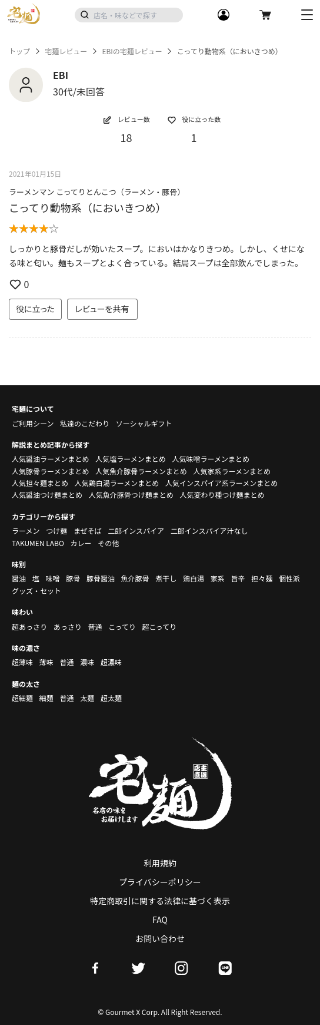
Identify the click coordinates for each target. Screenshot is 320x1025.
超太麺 (111, 698)
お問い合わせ (160, 938)
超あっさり (29, 626)
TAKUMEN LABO (38, 543)
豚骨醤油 (100, 578)
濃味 (87, 662)
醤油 (19, 578)
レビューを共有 (102, 309)
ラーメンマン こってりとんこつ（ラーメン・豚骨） (97, 191)
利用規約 (160, 863)
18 (126, 137)
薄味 (46, 662)
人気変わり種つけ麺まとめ (221, 495)
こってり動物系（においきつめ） (87, 207)
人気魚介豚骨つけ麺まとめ (131, 495)
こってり (122, 626)
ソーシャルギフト (144, 423)
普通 (95, 626)
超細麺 (22, 698)
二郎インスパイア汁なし (209, 530)
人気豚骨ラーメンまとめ (50, 471)
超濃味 (111, 662)
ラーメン (26, 530)
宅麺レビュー (66, 51)
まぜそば (88, 530)
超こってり (159, 626)
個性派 (289, 578)
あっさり (68, 626)
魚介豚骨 (135, 578)
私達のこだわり (84, 423)
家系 (218, 578)
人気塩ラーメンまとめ (130, 459)
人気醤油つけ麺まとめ (47, 495)
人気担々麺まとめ (40, 483)
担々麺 (261, 578)
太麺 (87, 698)
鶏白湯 (193, 578)
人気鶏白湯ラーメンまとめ (117, 483)
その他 (108, 543)
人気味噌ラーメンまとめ (210, 459)
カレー (81, 543)
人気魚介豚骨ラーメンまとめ (141, 471)
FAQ (160, 919)
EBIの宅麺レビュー (132, 51)
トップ (19, 51)
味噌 (52, 578)
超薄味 (22, 662)
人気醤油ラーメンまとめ (50, 459)
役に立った (35, 309)
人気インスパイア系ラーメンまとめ (221, 483)
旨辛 (238, 578)
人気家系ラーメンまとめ (232, 471)
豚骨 (73, 578)
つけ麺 (56, 530)
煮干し (165, 578)
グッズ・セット (36, 591)
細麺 (46, 698)
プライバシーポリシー (160, 882)
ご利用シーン (33, 423)
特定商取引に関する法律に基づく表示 (160, 901)
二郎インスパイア (136, 530)
